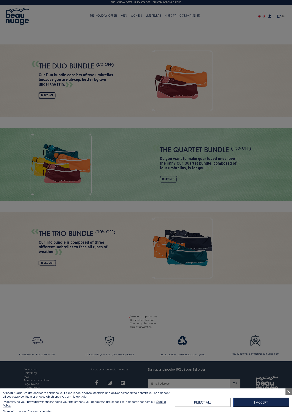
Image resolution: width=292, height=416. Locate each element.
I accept (261, 402)
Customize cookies (40, 411)
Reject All (202, 402)
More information (14, 411)
